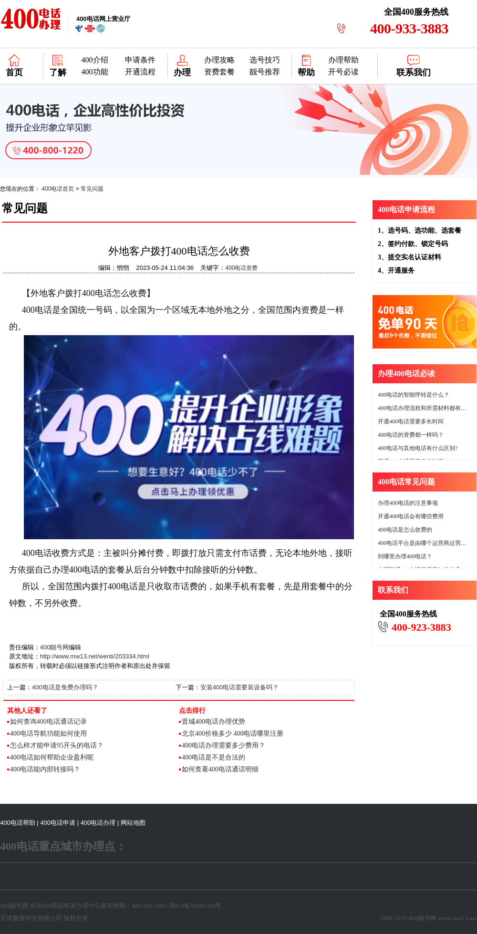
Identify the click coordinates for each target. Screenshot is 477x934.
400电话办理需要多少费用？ (223, 745)
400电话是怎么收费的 (405, 529)
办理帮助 (343, 60)
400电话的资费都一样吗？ (411, 434)
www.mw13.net (457, 918)
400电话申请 (57, 822)
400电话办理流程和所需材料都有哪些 (425, 408)
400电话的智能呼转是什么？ (413, 394)
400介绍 (95, 60)
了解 (57, 72)
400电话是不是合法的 (213, 757)
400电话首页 (57, 188)
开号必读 (343, 72)
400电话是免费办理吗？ (65, 687)
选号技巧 (264, 60)
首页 (14, 72)
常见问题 (92, 188)
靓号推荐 (264, 72)
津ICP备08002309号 (194, 905)
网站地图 (133, 822)
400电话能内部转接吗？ (45, 769)
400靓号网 (54, 647)
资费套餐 (219, 72)
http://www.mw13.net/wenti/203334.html (94, 656)
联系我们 (413, 72)
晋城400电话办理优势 (213, 721)
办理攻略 (219, 60)
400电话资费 (241, 268)
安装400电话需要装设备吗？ (239, 687)
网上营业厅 (103, 18)
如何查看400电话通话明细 (220, 769)
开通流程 (140, 72)
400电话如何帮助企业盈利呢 (51, 757)
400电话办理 (98, 822)
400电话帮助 (17, 822)
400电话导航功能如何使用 (48, 733)
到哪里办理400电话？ (405, 556)
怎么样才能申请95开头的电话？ (57, 745)
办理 (182, 72)
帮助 (306, 72)
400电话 (37, 310)
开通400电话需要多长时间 (411, 421)
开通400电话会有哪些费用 (411, 516)
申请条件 (140, 60)
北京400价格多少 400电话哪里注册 (233, 733)
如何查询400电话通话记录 (48, 721)
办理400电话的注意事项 (408, 503)
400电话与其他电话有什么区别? (417, 448)
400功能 (95, 72)
